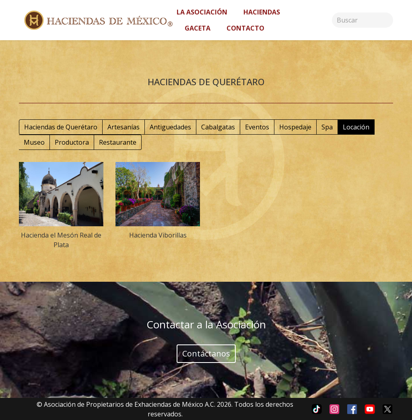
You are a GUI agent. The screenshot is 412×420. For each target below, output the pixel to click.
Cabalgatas (218, 127)
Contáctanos (206, 353)
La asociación (202, 12)
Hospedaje (295, 127)
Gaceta (197, 28)
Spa (327, 127)
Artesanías (123, 127)
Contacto (245, 28)
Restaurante (117, 142)
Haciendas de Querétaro (60, 127)
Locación (356, 127)
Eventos (257, 127)
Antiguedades (170, 127)
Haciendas (261, 12)
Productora (72, 142)
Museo (34, 142)
